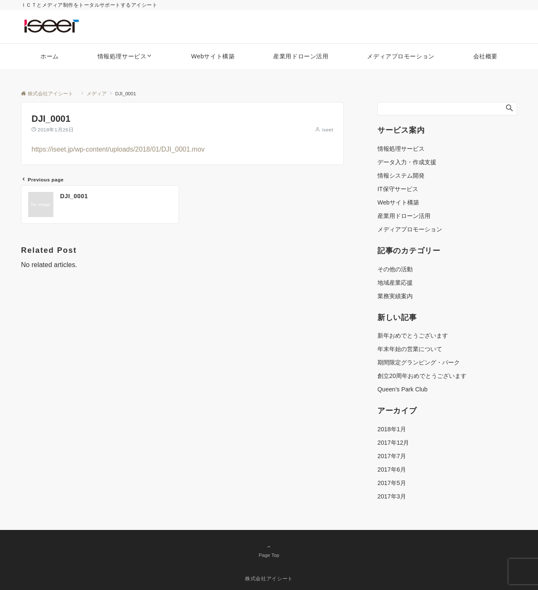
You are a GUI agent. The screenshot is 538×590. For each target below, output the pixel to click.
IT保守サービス (397, 189)
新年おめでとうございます (412, 335)
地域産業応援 (395, 282)
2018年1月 (391, 429)
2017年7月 (391, 456)
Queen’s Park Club (402, 389)
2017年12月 (393, 442)
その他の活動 (395, 269)
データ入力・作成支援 (406, 162)
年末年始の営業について (409, 349)
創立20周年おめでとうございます (422, 375)
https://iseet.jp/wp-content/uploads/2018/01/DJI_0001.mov (118, 149)
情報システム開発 (401, 175)
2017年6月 (391, 469)
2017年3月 (391, 496)
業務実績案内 (395, 296)
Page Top (269, 550)
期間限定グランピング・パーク (418, 362)
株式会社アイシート (271, 578)
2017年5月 (391, 483)
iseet (327, 129)
